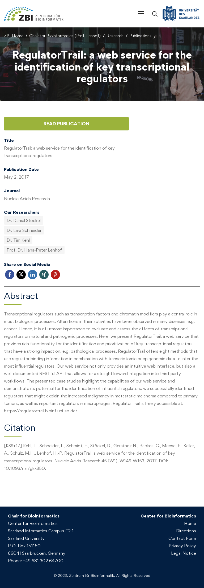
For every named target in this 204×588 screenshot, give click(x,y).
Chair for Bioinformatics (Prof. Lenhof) (65, 35)
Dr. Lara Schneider (24, 230)
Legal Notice (183, 553)
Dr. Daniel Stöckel (24, 220)
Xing (44, 274)
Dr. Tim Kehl (18, 240)
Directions (186, 530)
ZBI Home (13, 35)
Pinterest (55, 274)
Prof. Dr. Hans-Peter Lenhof (34, 250)
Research (115, 35)
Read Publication (66, 123)
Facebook (9, 274)
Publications (140, 35)
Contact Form (182, 538)
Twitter (21, 274)
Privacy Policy (182, 545)
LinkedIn (32, 274)
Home (190, 523)
